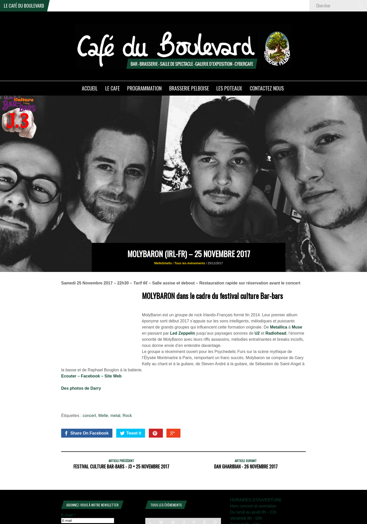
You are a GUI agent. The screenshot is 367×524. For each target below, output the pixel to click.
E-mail (68, 489)
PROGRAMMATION (144, 88)
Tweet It (130, 407)
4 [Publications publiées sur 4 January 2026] (215, 504)
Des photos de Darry (81, 362)
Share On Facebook (86, 407)
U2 (257, 307)
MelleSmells (163, 237)
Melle (103, 390)
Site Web (113, 350)
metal (115, 390)
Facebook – (92, 350)
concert (89, 390)
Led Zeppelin (182, 307)
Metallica (278, 301)
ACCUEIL (90, 88)
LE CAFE (112, 88)
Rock (127, 390)
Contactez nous (267, 88)
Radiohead (276, 307)
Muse (297, 301)
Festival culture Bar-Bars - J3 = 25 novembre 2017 (121, 440)
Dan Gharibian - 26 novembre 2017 (246, 440)
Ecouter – (71, 350)
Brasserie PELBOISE (189, 88)
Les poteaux (229, 88)
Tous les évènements (189, 237)
